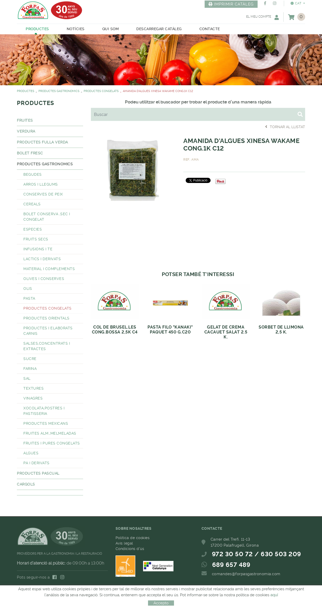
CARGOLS (26, 484)
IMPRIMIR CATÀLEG (231, 4)
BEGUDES (32, 174)
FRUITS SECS (35, 239)
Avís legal (124, 543)
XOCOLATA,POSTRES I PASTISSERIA (43, 411)
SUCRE (30, 359)
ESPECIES (32, 229)
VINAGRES (33, 398)
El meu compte (262, 17)
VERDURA (26, 131)
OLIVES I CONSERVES (43, 279)
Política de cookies (133, 538)
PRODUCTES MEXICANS (45, 423)
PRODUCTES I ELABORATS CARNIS (48, 331)
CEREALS (32, 204)
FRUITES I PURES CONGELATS (51, 443)
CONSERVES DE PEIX (43, 194)
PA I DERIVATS (36, 463)
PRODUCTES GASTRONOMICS (58, 91)
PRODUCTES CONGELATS (101, 91)
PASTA (29, 298)
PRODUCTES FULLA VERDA (42, 142)
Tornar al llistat (285, 127)
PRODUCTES (25, 91)
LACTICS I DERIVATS (42, 259)
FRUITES (25, 120)
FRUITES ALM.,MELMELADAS (49, 433)
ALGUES (30, 453)
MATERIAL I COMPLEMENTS (49, 269)
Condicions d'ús (130, 549)
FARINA (30, 368)
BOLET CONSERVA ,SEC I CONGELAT (46, 216)
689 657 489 (231, 564)
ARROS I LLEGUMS (40, 184)
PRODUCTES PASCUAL (38, 473)
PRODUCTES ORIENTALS (46, 318)
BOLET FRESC (30, 153)
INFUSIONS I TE (37, 249)
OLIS (27, 288)
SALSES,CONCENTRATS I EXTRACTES (46, 346)
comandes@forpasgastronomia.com (246, 574)
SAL (27, 378)
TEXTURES (33, 388)
